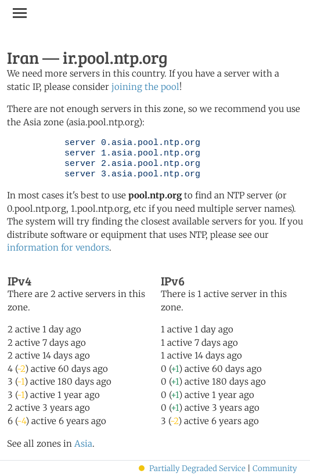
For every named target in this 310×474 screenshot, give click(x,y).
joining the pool (145, 86)
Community (275, 468)
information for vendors (58, 247)
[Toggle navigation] (20, 13)
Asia (83, 443)
